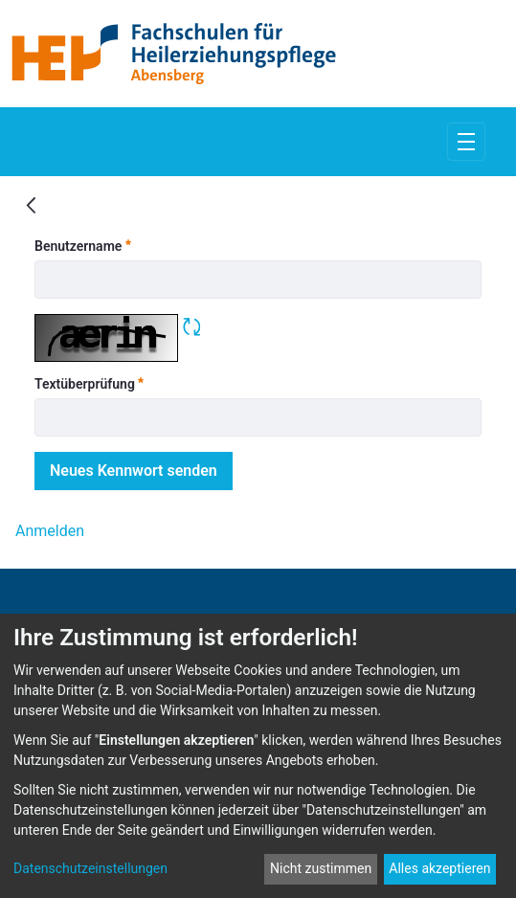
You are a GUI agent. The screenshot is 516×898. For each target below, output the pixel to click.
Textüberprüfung (89, 383)
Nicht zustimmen (320, 868)
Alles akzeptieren (439, 868)
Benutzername (82, 245)
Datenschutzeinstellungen (90, 868)
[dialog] (258, 756)
